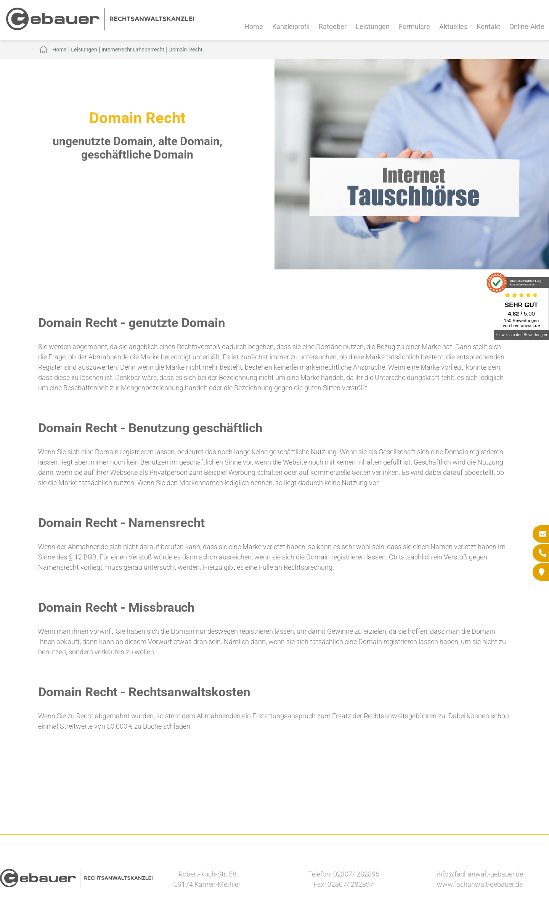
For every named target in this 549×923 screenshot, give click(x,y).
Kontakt (488, 26)
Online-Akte (526, 26)
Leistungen (373, 26)
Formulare (414, 26)
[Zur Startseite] (100, 28)
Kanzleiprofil (291, 26)
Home (253, 26)
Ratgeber (333, 26)
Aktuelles (453, 26)
